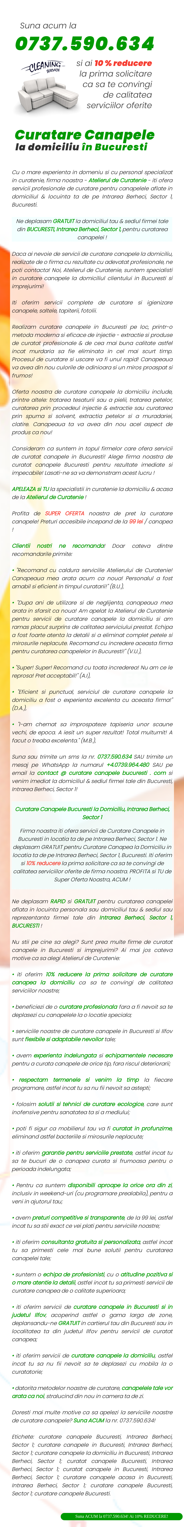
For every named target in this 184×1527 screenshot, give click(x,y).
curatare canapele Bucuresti (71, 1493)
